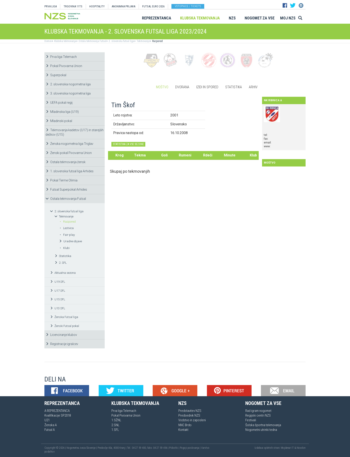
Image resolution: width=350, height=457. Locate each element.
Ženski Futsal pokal (64, 326)
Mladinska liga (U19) (62, 112)
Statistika (62, 256)
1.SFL (115, 430)
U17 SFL (57, 290)
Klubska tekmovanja (200, 18)
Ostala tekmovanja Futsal (92, 41)
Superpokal (56, 75)
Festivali (250, 420)
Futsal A (49, 430)
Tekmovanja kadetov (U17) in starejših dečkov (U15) (75, 132)
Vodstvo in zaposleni (192, 420)
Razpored (157, 41)
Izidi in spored (207, 87)
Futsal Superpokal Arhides (66, 189)
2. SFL (60, 262)
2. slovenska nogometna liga (68, 84)
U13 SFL (57, 308)
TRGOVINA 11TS (73, 6)
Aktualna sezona (63, 272)
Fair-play (67, 234)
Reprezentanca (156, 18)
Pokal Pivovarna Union (64, 66)
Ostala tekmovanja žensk (65, 162)
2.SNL (115, 425)
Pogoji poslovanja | (190, 447)
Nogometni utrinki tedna (261, 430)
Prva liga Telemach (61, 57)
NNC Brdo (185, 425)
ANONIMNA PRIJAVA (123, 6)
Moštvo (162, 87)
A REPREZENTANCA (57, 411)
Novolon (301, 447)
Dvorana (182, 87)
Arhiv (253, 87)
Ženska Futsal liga (64, 317)
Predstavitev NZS (189, 411)
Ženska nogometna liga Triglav (69, 143)
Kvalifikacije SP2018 (57, 415)
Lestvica (67, 228)
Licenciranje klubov (61, 335)
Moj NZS (288, 18)
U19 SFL (57, 281)
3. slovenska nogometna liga (68, 93)
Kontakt (183, 430)
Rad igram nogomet (258, 411)
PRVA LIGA (50, 6)
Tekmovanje (143, 41)
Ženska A (50, 425)
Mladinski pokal (59, 121)
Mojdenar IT (287, 447)
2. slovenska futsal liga (121, 41)
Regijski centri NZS (258, 415)
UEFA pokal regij (59, 102)
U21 (47, 420)
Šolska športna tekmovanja (263, 425)
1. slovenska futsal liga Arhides (70, 171)
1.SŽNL (116, 420)
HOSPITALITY (97, 6)
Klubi (65, 248)
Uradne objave (70, 241)
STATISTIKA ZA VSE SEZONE (128, 144)
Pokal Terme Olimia (61, 180)
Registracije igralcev (62, 344)
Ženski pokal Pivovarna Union (69, 153)
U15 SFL (57, 299)
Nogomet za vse (260, 18)
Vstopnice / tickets (188, 6)
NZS (232, 18)
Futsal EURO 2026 (153, 6)
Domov (48, 41)
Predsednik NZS (189, 415)
